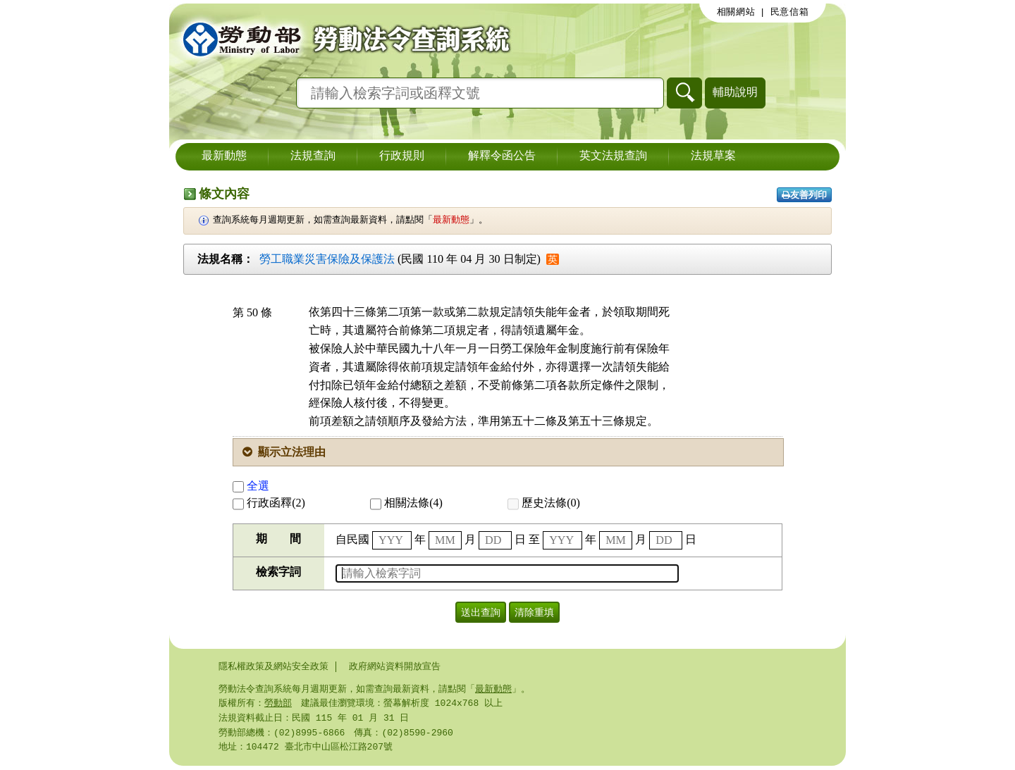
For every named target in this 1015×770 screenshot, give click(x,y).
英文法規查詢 (613, 156)
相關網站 (736, 12)
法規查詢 (313, 156)
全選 (251, 486)
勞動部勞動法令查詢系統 (342, 39)
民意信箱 (789, 12)
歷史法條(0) (544, 503)
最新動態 (224, 156)
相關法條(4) (406, 503)
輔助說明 (735, 92)
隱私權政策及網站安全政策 (273, 666)
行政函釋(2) (269, 503)
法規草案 (713, 156)
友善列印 (804, 195)
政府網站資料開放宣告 (395, 666)
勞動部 (278, 704)
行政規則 (401, 156)
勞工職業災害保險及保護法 (327, 259)
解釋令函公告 (502, 156)
